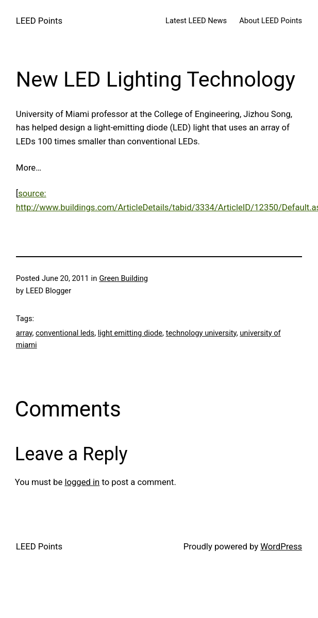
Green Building (123, 278)
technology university (201, 333)
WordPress (281, 547)
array (24, 333)
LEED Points (39, 21)
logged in (81, 482)
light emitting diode (130, 333)
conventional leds (65, 333)
